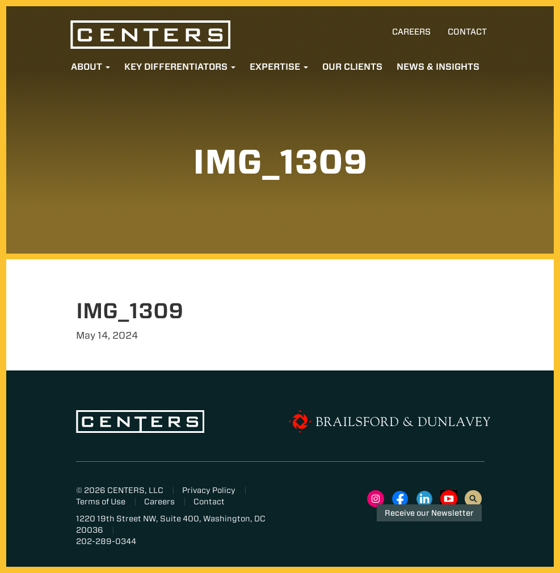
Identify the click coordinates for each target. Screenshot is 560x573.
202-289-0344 (106, 541)
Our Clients (352, 66)
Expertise (279, 66)
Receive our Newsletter (429, 512)
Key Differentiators (179, 66)
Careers (411, 32)
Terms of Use (100, 501)
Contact (467, 32)
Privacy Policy (208, 490)
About (90, 66)
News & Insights (438, 66)
